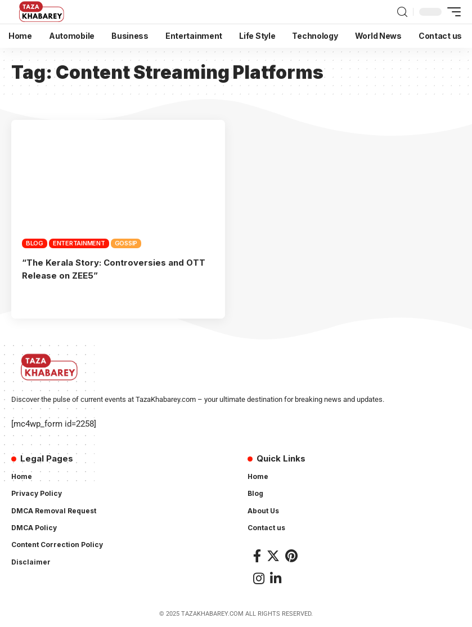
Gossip (126, 243)
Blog (34, 243)
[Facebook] (257, 555)
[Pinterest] (291, 555)
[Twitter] (273, 555)
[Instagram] (258, 577)
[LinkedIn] (275, 577)
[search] (402, 12)
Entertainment (79, 243)
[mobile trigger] (451, 11)
